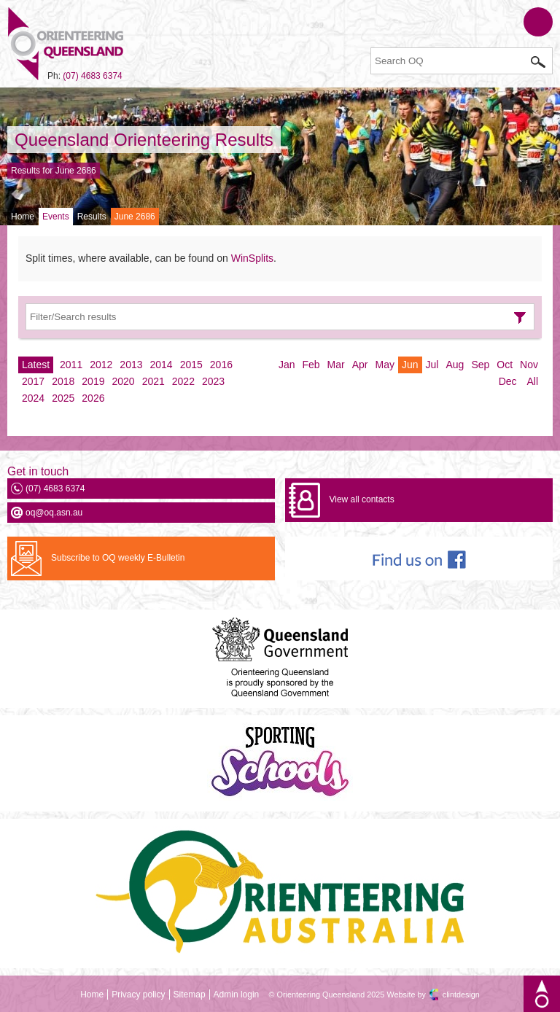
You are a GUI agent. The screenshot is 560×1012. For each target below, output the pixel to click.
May (385, 364)
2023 (213, 381)
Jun (410, 364)
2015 (191, 364)
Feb (310, 364)
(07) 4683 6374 (92, 76)
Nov (529, 364)
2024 (33, 398)
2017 (33, 381)
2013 (131, 364)
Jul (432, 364)
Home (22, 216)
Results (91, 216)
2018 (63, 381)
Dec (508, 381)
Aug (455, 364)
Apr (360, 364)
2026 (93, 398)
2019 (93, 381)
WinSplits (252, 258)
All (532, 381)
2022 (183, 381)
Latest (36, 364)
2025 (63, 398)
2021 (153, 381)
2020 (123, 381)
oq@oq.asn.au (54, 512)
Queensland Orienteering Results (144, 139)
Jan (287, 364)
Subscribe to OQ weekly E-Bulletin (117, 558)
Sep (480, 364)
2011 (71, 364)
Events (55, 216)
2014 (161, 364)
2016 (221, 364)
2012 (101, 364)
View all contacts (361, 499)
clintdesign (461, 994)
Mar (336, 364)
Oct (505, 364)
